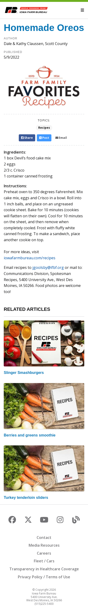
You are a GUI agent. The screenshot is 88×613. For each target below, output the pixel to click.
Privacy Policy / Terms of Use (44, 576)
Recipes (44, 128)
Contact (44, 537)
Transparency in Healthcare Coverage (44, 569)
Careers (44, 553)
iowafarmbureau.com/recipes (29, 257)
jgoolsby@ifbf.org (48, 267)
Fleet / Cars (44, 561)
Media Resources (44, 545)
